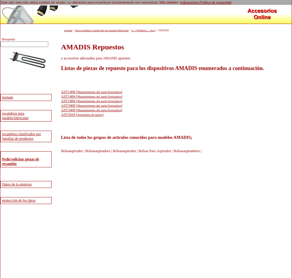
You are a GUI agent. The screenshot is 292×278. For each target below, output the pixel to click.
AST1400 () (91, 91)
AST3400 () (91, 105)
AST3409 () (91, 110)
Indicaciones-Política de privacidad (205, 2)
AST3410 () (82, 114)
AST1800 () (91, 101)
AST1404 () (91, 96)
